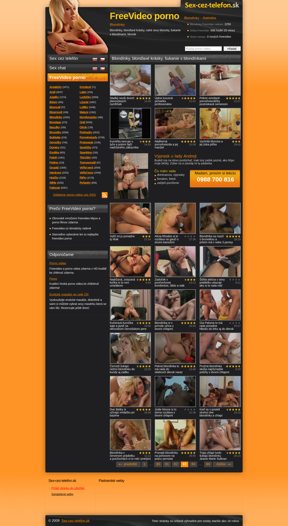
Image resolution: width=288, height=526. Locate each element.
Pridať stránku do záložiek (68, 488)
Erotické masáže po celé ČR (69, 294)
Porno (53, 278)
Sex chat (58, 67)
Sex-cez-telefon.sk (211, 4)
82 (176, 464)
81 (167, 464)
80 (158, 464)
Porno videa (58, 263)
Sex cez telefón (64, 58)
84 (193, 464)
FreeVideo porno (68, 77)
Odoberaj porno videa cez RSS (74, 194)
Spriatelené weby (62, 494)
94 (208, 464)
